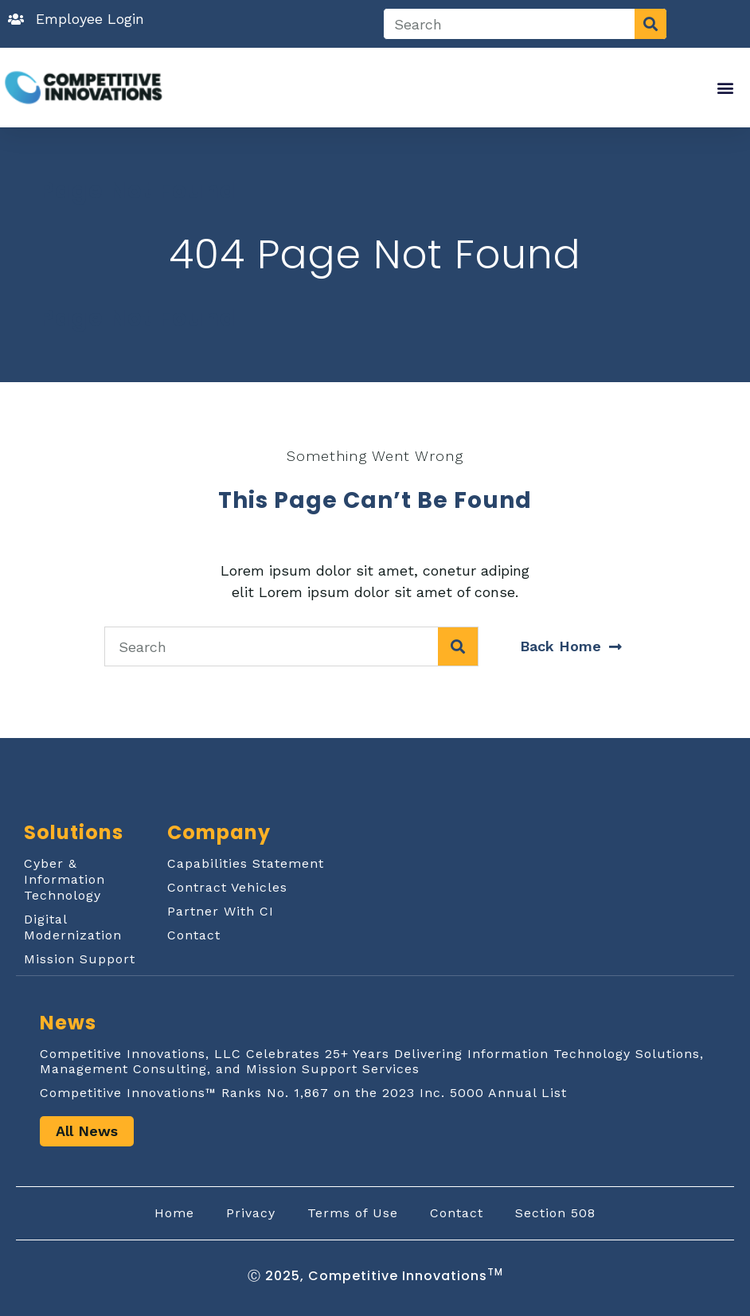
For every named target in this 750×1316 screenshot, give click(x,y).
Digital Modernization (73, 927)
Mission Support (79, 958)
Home (174, 1212)
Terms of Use (352, 1212)
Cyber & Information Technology (64, 879)
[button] (726, 88)
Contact (194, 935)
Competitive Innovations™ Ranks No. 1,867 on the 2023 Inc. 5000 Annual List (303, 1092)
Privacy (250, 1212)
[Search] (650, 24)
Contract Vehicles (227, 887)
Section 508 (555, 1212)
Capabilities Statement (245, 863)
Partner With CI (220, 911)
